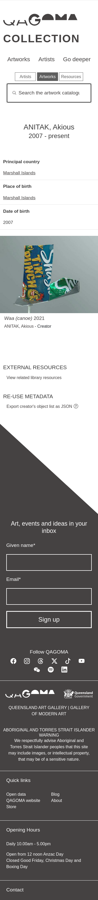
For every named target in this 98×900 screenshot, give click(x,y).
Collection (41, 38)
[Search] (49, 93)
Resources (71, 76)
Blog (55, 794)
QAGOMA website (23, 800)
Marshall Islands (19, 172)
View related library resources (34, 377)
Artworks (18, 59)
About (56, 800)
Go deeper (77, 59)
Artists (46, 59)
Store (11, 807)
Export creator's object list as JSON (39, 406)
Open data (16, 794)
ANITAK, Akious (19, 326)
